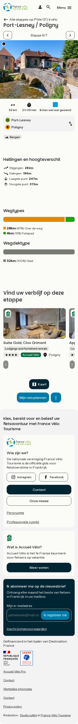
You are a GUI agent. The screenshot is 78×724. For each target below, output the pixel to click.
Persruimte (15, 513)
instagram (24, 477)
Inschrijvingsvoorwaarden (27, 629)
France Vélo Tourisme (56, 715)
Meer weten (39, 567)
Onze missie (39, 501)
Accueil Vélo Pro (14, 671)
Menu (61, 7)
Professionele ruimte (23, 522)
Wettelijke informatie (17, 689)
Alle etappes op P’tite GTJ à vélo (33, 19)
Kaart (42, 384)
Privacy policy (12, 706)
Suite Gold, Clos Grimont (24, 342)
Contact (39, 490)
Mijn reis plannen (33, 397)
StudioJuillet (28, 715)
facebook (57, 477)
